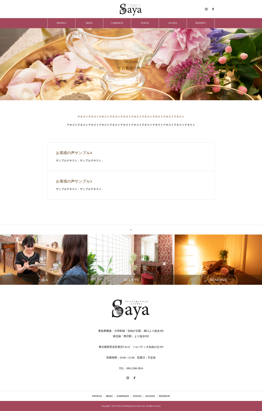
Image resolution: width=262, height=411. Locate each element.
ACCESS (172, 23)
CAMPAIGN (117, 23)
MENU (89, 23)
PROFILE (61, 23)
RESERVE (200, 23)
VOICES (145, 23)
